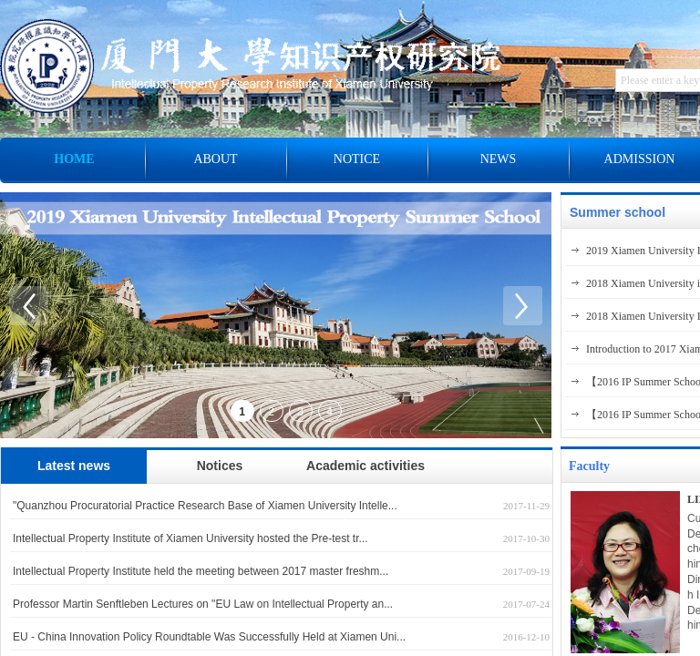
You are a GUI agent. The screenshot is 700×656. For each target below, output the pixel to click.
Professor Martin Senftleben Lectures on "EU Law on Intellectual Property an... (203, 604)
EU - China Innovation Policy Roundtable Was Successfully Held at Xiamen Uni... (209, 636)
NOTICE (357, 159)
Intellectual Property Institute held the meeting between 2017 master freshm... (200, 571)
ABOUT (215, 159)
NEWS (498, 159)
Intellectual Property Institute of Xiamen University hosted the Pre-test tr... (190, 538)
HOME (74, 159)
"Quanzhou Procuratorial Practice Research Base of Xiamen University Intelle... (205, 505)
